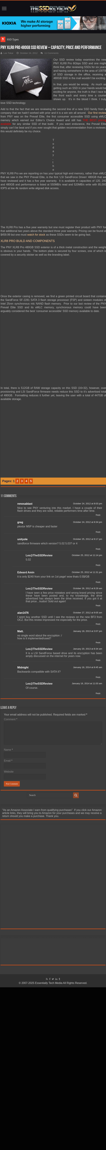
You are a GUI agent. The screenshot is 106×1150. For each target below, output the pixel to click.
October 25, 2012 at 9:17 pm (87, 539)
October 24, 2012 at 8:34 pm (87, 522)
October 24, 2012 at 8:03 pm (87, 503)
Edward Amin (25, 572)
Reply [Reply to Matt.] (98, 642)
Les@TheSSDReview (39, 555)
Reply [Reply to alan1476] (98, 624)
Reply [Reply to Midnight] (98, 677)
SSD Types (13, 39)
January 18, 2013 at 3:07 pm (87, 631)
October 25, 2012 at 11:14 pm (87, 555)
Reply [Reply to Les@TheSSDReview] (98, 565)
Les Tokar (8, 53)
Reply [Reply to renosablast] (98, 515)
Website (9, 771)
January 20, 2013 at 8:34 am (87, 649)
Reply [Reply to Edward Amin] (98, 582)
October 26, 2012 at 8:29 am (87, 588)
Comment (10, 719)
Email (8, 760)
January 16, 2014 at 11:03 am (87, 683)
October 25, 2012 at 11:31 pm (87, 572)
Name (8, 749)
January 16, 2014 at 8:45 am (87, 667)
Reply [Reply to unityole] (98, 549)
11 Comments (51, 53)
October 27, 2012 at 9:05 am (87, 612)
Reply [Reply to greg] (98, 532)
